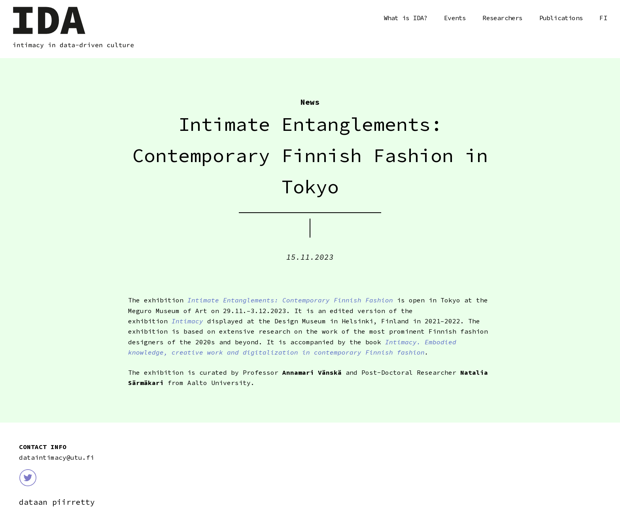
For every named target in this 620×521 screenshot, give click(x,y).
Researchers (502, 18)
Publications (561, 18)
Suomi (603, 18)
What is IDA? (405, 18)
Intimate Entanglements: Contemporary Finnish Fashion (288, 300)
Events (455, 18)
